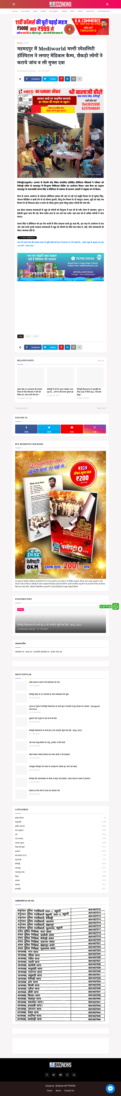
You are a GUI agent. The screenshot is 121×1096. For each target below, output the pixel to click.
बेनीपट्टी (60, 863)
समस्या (43, 11)
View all (100, 361)
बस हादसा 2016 (60, 855)
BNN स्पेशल (60, 818)
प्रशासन (64, 11)
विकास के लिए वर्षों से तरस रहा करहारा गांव (44, 791)
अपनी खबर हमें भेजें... (106, 11)
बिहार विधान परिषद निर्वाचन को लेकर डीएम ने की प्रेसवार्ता (49, 755)
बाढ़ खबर (60, 859)
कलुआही (60, 822)
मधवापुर (60, 868)
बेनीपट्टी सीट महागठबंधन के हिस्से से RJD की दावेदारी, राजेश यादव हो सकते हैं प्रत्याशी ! (60, 779)
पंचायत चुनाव (60, 843)
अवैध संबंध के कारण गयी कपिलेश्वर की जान (44, 682)
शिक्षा (72, 11)
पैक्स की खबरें (60, 847)
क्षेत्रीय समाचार (60, 826)
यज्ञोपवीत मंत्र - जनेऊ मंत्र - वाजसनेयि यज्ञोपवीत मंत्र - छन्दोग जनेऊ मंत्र (38, 652)
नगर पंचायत (25, 11)
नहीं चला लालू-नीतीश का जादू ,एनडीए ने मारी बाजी (47, 743)
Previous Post (21, 408)
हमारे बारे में (90, 11)
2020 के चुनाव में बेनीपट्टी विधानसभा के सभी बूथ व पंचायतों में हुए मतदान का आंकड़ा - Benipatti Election (64, 708)
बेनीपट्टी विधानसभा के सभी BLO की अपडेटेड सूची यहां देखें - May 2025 (49, 625)
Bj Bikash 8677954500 (65, 1086)
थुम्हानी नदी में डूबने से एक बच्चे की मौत (43, 718)
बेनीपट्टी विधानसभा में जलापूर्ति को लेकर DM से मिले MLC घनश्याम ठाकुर (89, 392)
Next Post (101, 408)
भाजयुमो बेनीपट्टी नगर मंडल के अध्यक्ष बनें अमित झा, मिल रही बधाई (53, 767)
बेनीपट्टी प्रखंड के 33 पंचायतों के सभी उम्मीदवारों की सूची (49, 694)
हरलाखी (60, 889)
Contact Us (69, 1090)
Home (15, 11)
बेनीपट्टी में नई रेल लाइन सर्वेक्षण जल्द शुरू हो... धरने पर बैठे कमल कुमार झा (60, 391)
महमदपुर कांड (60, 872)
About (58, 1090)
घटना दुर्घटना (53, 11)
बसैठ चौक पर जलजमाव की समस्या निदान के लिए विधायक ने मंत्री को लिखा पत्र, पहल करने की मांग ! (29, 392)
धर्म (60, 834)
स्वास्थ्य (80, 11)
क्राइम (35, 11)
